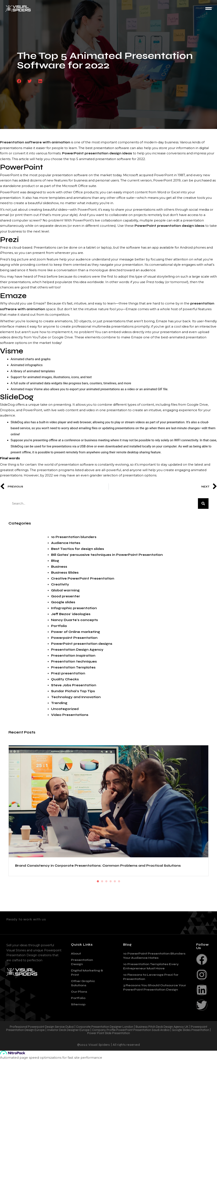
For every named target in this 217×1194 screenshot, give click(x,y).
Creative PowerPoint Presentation (82, 578)
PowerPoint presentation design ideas (97, 153)
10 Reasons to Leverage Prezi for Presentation (150, 1111)
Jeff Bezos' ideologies (70, 614)
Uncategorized (65, 709)
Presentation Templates (73, 667)
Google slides (63, 602)
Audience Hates (65, 543)
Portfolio (59, 626)
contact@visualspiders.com (41, 1059)
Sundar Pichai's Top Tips (73, 691)
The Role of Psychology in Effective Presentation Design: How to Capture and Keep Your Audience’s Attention (58, 907)
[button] (19, 81)
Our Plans (79, 1126)
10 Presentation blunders (73, 537)
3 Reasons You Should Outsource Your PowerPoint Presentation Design (154, 1121)
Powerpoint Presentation (74, 638)
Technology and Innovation (76, 697)
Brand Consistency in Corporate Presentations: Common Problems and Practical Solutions (58, 809)
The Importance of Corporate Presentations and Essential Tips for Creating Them (155, 999)
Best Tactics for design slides (77, 549)
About (76, 1087)
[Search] (203, 503)
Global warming (65, 590)
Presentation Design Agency (77, 650)
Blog (55, 561)
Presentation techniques (74, 661)
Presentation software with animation (35, 142)
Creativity (60, 584)
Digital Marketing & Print (87, 1107)
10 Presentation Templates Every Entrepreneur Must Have (151, 1100)
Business (59, 567)
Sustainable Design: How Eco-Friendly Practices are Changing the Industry (149, 909)
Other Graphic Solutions (83, 1117)
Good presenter (65, 596)
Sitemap (78, 1138)
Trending (59, 703)
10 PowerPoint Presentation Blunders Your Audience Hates (154, 1090)
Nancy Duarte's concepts (74, 620)
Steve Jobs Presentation (73, 685)
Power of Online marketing (75, 632)
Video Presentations (69, 715)
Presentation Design (82, 1096)
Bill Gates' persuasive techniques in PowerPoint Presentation (107, 555)
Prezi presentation (68, 673)
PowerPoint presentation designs (81, 644)
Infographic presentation (74, 608)
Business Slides (65, 572)
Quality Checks (65, 679)
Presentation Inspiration (73, 655)
